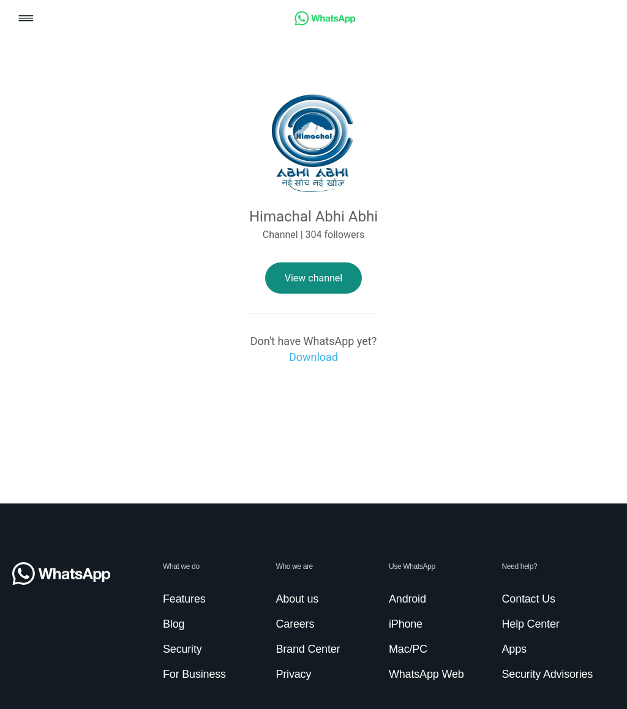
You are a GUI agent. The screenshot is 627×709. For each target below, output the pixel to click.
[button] (26, 19)
